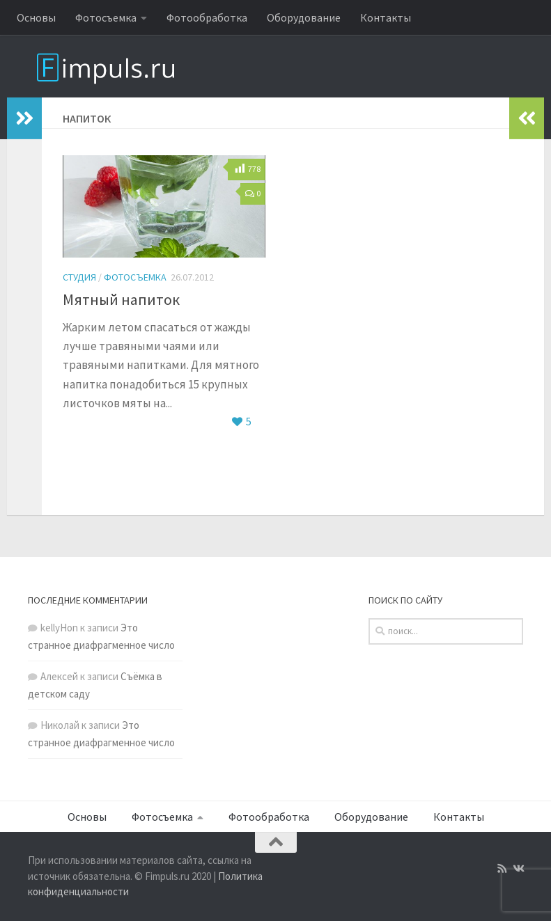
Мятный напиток (121, 299)
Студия (79, 277)
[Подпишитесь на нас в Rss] (502, 868)
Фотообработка (206, 17)
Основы (36, 17)
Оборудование (304, 17)
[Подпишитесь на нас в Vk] (518, 868)
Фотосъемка (106, 17)
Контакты (385, 17)
